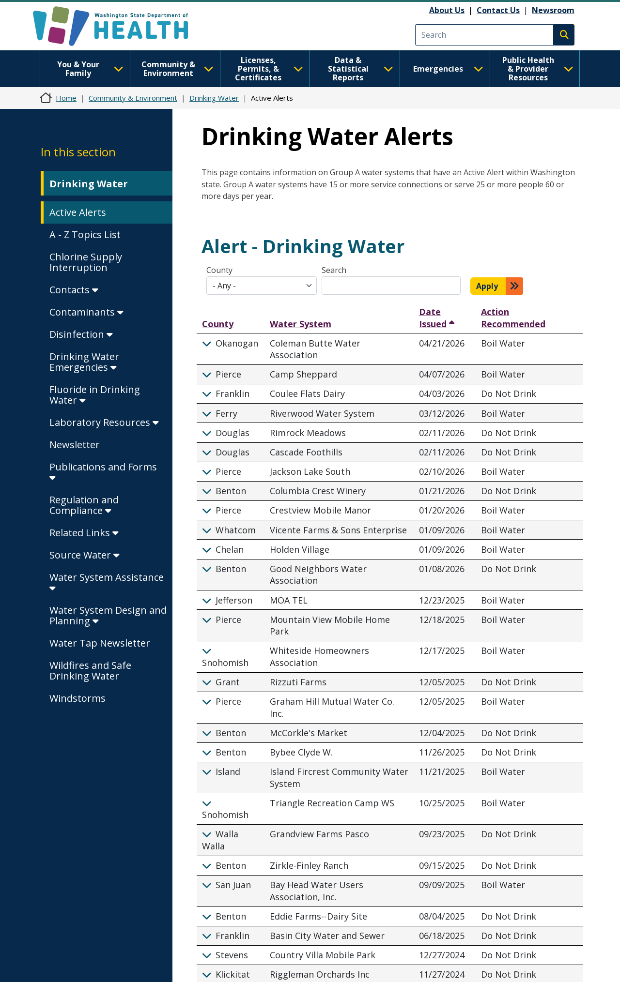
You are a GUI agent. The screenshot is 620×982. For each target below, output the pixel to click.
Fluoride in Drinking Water (94, 395)
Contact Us (498, 10)
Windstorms (77, 698)
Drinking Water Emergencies (84, 362)
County (219, 270)
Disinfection (81, 334)
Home (66, 98)
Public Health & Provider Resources (538, 69)
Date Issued (434, 318)
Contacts (73, 289)
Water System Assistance (106, 582)
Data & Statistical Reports (360, 69)
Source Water (84, 554)
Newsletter (74, 444)
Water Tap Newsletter (99, 643)
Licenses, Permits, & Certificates (269, 69)
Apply (487, 286)
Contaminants (86, 311)
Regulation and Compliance (84, 505)
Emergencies (448, 68)
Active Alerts (77, 212)
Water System (300, 324)
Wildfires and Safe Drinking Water (90, 670)
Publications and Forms (103, 471)
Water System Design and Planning (108, 615)
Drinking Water (214, 98)
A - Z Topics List (85, 234)
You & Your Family (90, 68)
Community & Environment (177, 68)
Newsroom (553, 10)
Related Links (84, 532)
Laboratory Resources (104, 422)
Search (334, 270)
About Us (447, 10)
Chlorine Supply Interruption (85, 262)
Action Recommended (513, 318)
